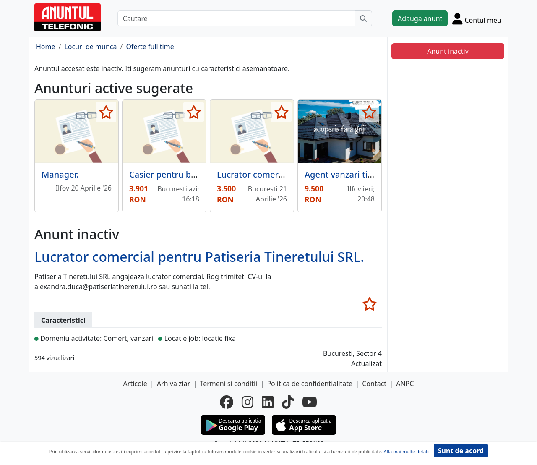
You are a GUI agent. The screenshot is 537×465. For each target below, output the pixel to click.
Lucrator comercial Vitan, (267, 174)
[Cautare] (236, 18)
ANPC (405, 383)
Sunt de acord (461, 450)
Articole (135, 383)
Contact (374, 383)
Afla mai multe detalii (406, 451)
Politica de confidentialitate (309, 383)
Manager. (60, 174)
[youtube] (309, 402)
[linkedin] (268, 402)
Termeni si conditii (228, 383)
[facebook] (226, 402)
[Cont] (477, 18)
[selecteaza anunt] (106, 112)
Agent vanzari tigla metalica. (361, 174)
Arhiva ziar (173, 383)
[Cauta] (363, 18)
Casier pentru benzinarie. (179, 174)
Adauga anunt (420, 18)
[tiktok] (288, 402)
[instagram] (247, 402)
